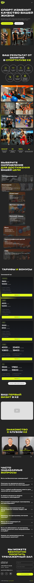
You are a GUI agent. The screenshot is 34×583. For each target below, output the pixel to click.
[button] (32, 2)
